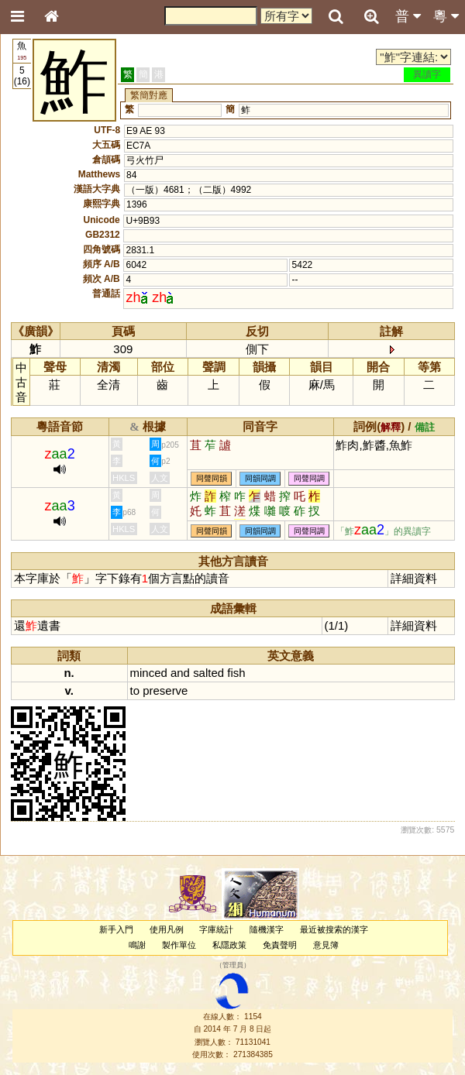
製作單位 (179, 945)
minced (148, 672)
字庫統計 (216, 929)
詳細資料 (414, 578)
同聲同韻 (211, 478)
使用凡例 (167, 929)
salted (208, 672)
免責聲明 (280, 945)
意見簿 (326, 945)
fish (236, 672)
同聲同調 (309, 478)
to (135, 690)
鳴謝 (137, 945)
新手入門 (116, 929)
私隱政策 (229, 945)
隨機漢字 (267, 929)
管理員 (232, 965)
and (180, 672)
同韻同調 (260, 478)
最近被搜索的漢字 (334, 929)
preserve (165, 690)
